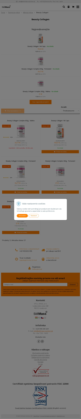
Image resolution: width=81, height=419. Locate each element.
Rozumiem (22, 216)
